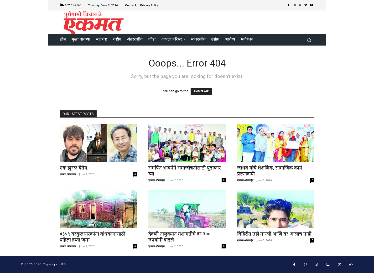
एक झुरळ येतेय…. (76, 168)
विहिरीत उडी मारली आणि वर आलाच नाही (274, 234)
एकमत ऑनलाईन (68, 174)
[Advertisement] (227, 21)
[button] (308, 40)
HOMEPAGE (201, 91)
